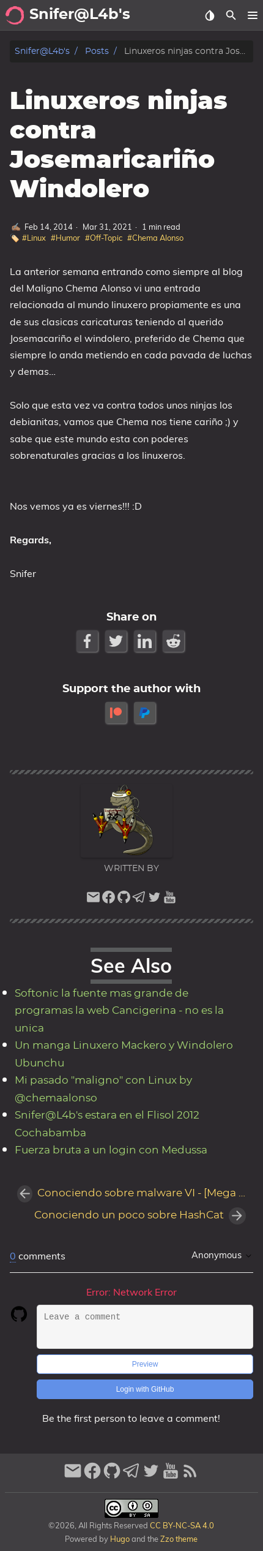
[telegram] (139, 900)
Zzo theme (179, 1539)
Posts (97, 51)
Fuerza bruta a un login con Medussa (111, 1150)
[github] (124, 900)
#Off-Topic (103, 238)
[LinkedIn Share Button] (146, 641)
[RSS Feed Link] (190, 1476)
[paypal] (146, 712)
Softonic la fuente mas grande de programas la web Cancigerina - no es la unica (119, 1011)
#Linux (34, 238)
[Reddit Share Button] (175, 641)
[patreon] (117, 712)
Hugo (120, 1539)
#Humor (65, 238)
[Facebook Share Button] (88, 641)
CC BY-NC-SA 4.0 (181, 1525)
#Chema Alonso (155, 238)
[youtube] (169, 900)
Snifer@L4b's (42, 51)
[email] (93, 900)
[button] (252, 15)
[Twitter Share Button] (117, 641)
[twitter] (154, 900)
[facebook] (108, 900)
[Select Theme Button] (209, 15)
